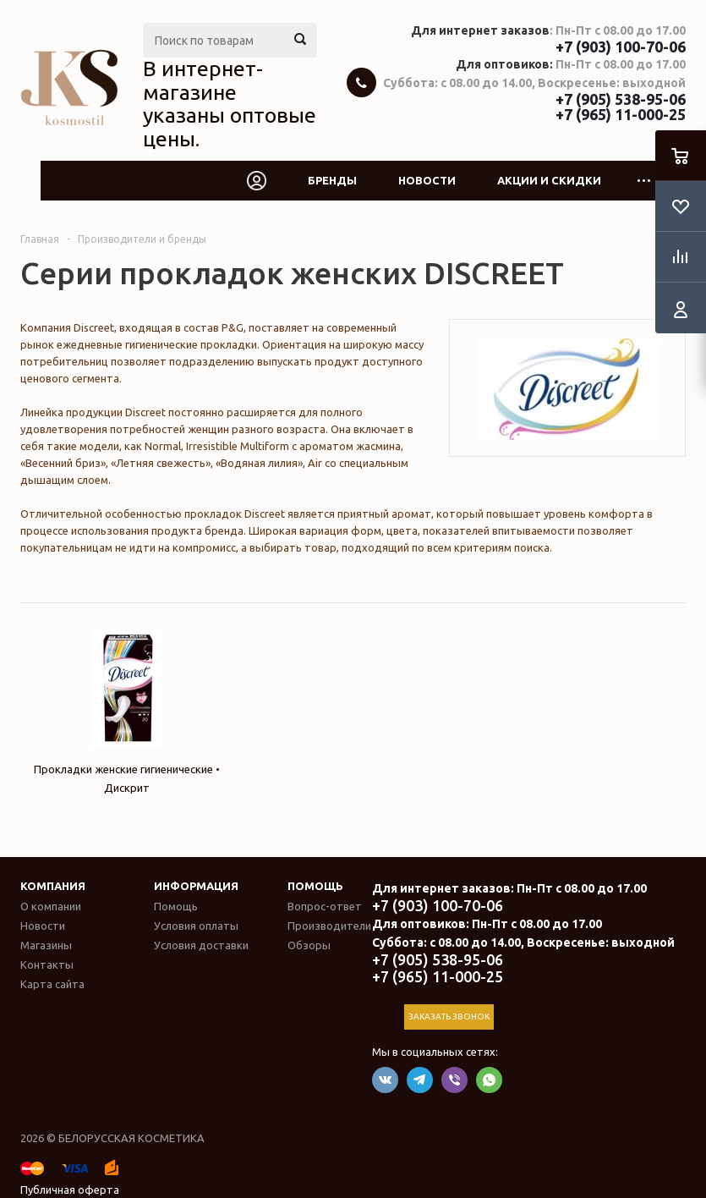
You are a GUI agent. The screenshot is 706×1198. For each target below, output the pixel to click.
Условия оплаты (196, 925)
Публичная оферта (69, 1189)
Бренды (332, 180)
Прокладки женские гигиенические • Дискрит (126, 711)
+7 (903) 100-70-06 (620, 46)
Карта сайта (52, 984)
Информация (196, 886)
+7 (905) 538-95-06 (620, 99)
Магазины (46, 945)
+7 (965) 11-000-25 (620, 114)
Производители (329, 925)
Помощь (315, 886)
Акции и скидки (549, 180)
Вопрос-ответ (324, 906)
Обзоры (309, 945)
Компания (52, 886)
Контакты (47, 964)
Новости (427, 180)
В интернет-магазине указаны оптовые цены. (229, 104)
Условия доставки (201, 945)
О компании (50, 906)
